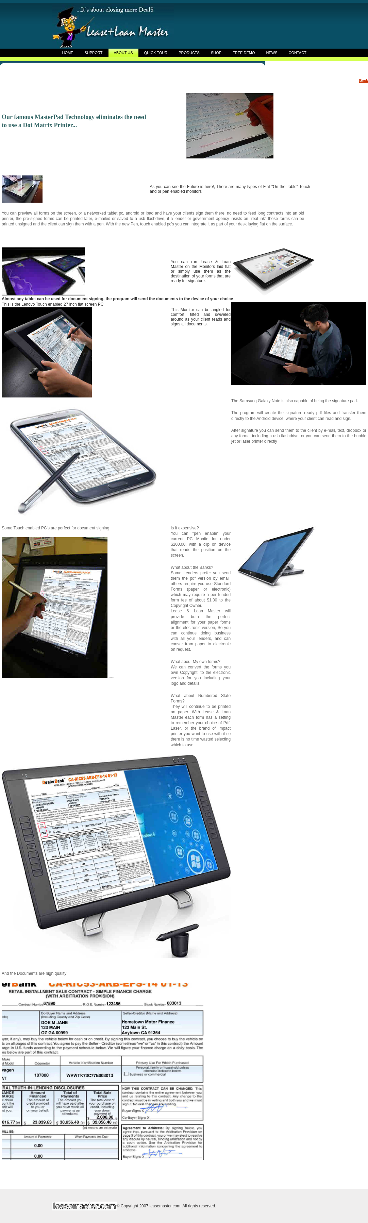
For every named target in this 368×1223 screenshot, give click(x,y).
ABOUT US (123, 53)
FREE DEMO (244, 53)
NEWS (272, 53)
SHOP (216, 53)
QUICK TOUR (156, 53)
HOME (67, 53)
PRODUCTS (189, 53)
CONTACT (297, 53)
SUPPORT (94, 53)
